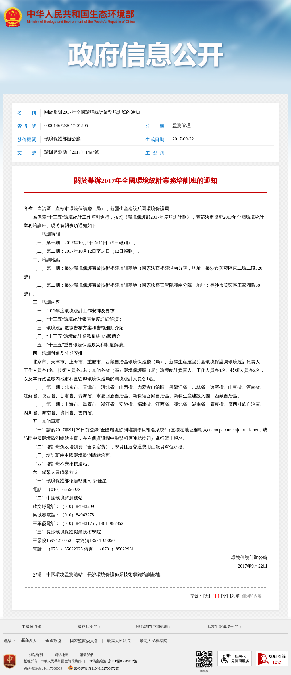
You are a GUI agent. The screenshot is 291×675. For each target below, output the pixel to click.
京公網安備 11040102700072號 (93, 668)
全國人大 (29, 641)
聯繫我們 (86, 655)
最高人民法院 (119, 641)
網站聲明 (36, 655)
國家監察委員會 (84, 641)
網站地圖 (61, 655)
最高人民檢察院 (153, 641)
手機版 (204, 662)
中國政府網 (31, 627)
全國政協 (53, 641)
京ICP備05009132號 (122, 661)
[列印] (235, 596)
